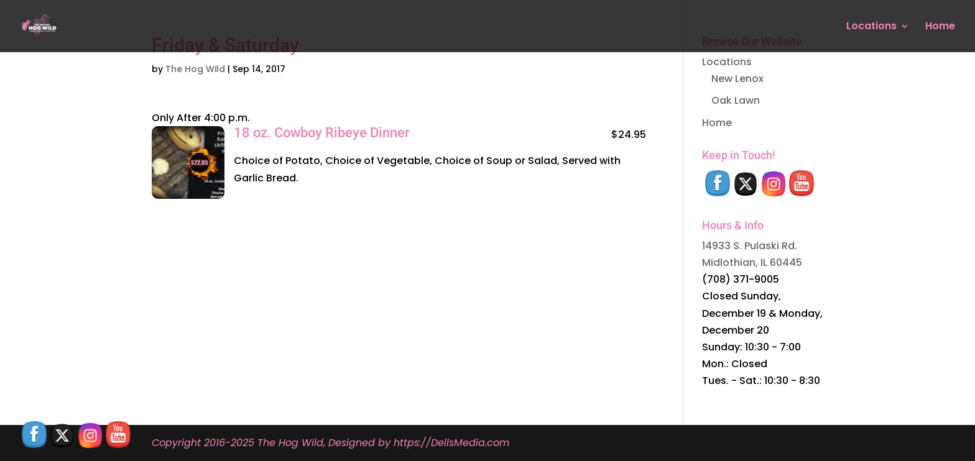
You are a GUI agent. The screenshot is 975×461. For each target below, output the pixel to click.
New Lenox (737, 78)
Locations (871, 27)
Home (940, 27)
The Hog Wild (195, 69)
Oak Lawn (735, 100)
